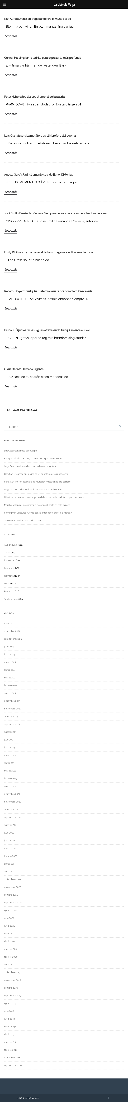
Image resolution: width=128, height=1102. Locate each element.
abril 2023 (9, 763)
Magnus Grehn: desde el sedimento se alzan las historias (33, 489)
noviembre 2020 (12, 887)
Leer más (10, 36)
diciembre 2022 (12, 794)
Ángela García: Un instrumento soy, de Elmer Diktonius (38, 174)
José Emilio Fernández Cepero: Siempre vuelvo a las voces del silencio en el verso (56, 213)
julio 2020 (9, 918)
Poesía (7, 583)
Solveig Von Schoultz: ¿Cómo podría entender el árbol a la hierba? (38, 512)
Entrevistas (9, 560)
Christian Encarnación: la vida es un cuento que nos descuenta (36, 474)
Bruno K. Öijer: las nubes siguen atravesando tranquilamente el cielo (47, 330)
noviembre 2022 (12, 801)
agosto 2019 (10, 1003)
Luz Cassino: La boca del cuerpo (20, 450)
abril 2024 (9, 670)
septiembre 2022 (13, 817)
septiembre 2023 (13, 724)
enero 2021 (10, 871)
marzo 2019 (10, 1042)
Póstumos (9, 591)
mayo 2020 (10, 933)
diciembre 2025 (12, 631)
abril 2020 (9, 941)
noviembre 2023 (12, 708)
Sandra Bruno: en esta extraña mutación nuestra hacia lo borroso (37, 481)
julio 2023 (9, 739)
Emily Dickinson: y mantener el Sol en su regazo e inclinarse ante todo (48, 252)
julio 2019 (9, 1011)
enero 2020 (10, 964)
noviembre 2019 (12, 980)
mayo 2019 (10, 1026)
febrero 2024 (10, 685)
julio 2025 (9, 646)
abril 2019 (9, 1034)
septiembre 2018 (13, 1065)
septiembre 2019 (13, 995)
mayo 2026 (10, 623)
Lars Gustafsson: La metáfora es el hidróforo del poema (40, 135)
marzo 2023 (10, 770)
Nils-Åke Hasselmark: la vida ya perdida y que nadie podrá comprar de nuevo (43, 497)
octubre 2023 (11, 716)
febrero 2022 (10, 856)
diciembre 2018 (12, 1057)
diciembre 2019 (12, 972)
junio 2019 (9, 1019)
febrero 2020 (11, 957)
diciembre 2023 (12, 701)
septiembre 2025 (13, 639)
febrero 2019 (10, 1050)
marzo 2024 (10, 677)
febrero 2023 (10, 778)
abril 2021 (9, 863)
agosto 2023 (10, 732)
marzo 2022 (10, 848)
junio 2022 (9, 840)
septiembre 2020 (13, 902)
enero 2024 (10, 693)
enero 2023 (10, 786)
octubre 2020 (11, 894)
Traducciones (11, 599)
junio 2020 (9, 926)
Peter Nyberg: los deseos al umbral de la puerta (34, 96)
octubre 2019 (11, 988)
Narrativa (9, 576)
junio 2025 (9, 654)
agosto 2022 (10, 825)
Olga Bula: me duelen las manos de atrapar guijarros (31, 466)
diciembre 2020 (12, 879)
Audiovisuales (11, 545)
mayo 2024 (10, 662)
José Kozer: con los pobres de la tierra (23, 520)
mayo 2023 (10, 755)
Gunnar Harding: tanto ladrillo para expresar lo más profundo (42, 57)
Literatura (9, 568)
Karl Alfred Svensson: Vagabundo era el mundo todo (37, 19)
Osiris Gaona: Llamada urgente (23, 369)
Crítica (7, 552)
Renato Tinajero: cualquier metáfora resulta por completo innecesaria (48, 291)
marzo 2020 (10, 949)
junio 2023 (9, 747)
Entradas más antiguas (20, 409)
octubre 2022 (11, 809)
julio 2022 (9, 832)
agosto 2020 (10, 910)
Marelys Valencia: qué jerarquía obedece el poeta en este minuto (37, 505)
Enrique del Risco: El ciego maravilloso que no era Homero (34, 458)
